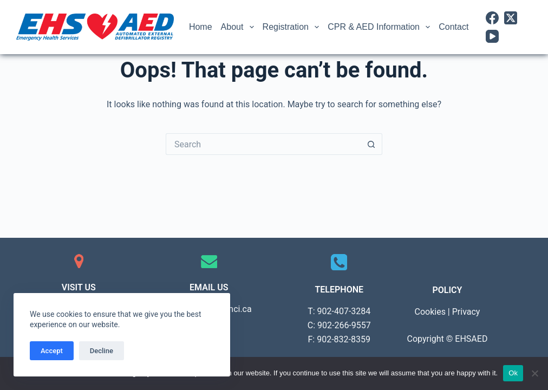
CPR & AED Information (381, 27)
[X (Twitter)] (510, 17)
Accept (52, 351)
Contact (453, 26)
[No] (534, 373)
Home (200, 26)
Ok (513, 373)
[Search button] (371, 144)
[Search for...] (263, 144)
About (239, 27)
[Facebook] (492, 17)
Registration (293, 27)
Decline (101, 351)
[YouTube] (492, 36)
